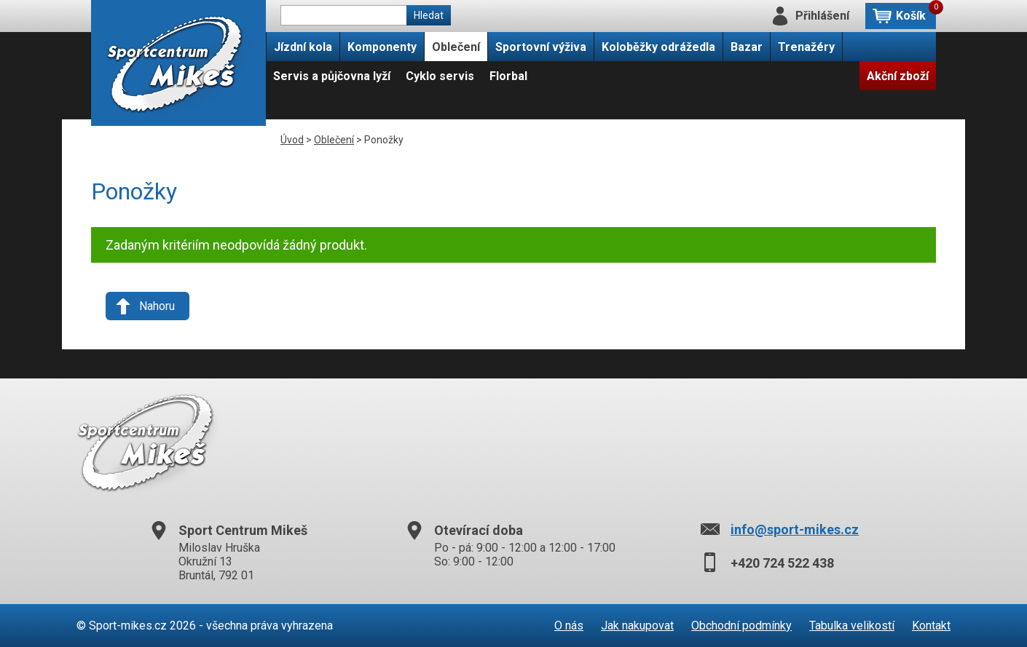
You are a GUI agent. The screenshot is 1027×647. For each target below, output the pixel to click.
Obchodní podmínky (741, 625)
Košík (916, 13)
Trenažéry (806, 47)
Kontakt (931, 625)
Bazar (747, 47)
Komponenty (382, 47)
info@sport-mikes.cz (795, 529)
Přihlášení (822, 16)
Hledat (429, 15)
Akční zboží (898, 76)
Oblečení (456, 47)
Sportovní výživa (540, 47)
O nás (568, 625)
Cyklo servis (440, 76)
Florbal (508, 76)
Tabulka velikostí (851, 625)
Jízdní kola (303, 47)
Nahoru (157, 306)
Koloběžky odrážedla (658, 47)
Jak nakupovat (637, 625)
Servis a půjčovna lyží (331, 76)
